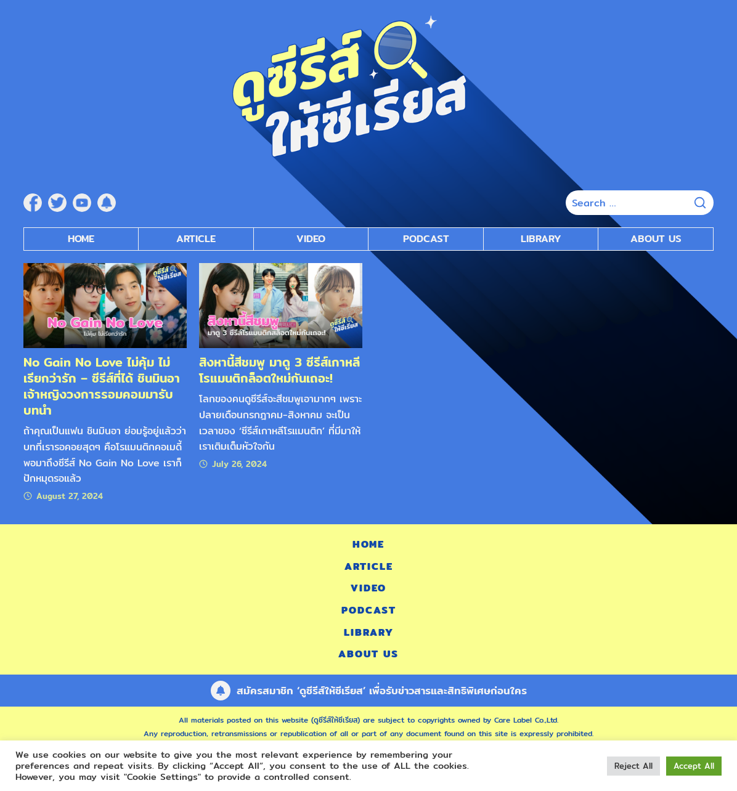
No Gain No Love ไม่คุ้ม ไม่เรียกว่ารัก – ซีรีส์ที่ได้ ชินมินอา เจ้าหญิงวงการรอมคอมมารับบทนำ (101, 386)
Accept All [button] (694, 766)
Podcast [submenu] (426, 238)
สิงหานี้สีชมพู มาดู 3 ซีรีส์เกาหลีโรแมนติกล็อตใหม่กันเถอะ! (279, 369)
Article (196, 238)
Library (541, 238)
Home (81, 238)
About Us (656, 238)
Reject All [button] (633, 766)
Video (368, 588)
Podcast (368, 610)
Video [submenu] (310, 238)
